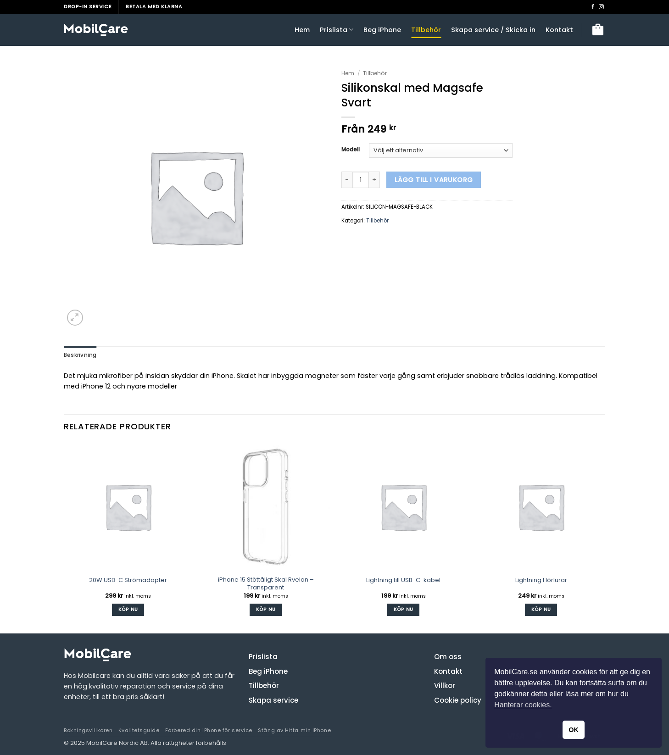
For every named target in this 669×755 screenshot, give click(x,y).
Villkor (444, 685)
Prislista (336, 29)
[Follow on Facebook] (593, 7)
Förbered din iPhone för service (208, 730)
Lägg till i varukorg (434, 179)
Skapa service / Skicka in (493, 29)
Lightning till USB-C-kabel (403, 580)
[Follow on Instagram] (601, 7)
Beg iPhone (382, 29)
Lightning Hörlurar (541, 580)
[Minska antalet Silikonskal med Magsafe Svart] (346, 180)
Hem (302, 29)
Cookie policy (457, 700)
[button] (598, 30)
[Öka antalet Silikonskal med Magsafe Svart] (374, 180)
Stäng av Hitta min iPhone (294, 730)
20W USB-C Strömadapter (128, 580)
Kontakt (559, 29)
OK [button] (574, 729)
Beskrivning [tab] (80, 355)
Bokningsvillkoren (88, 730)
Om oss (448, 656)
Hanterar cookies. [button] (523, 705)
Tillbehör (426, 29)
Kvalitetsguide (139, 730)
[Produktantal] (360, 180)
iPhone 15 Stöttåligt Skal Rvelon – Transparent (266, 584)
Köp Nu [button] (128, 609)
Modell (350, 149)
